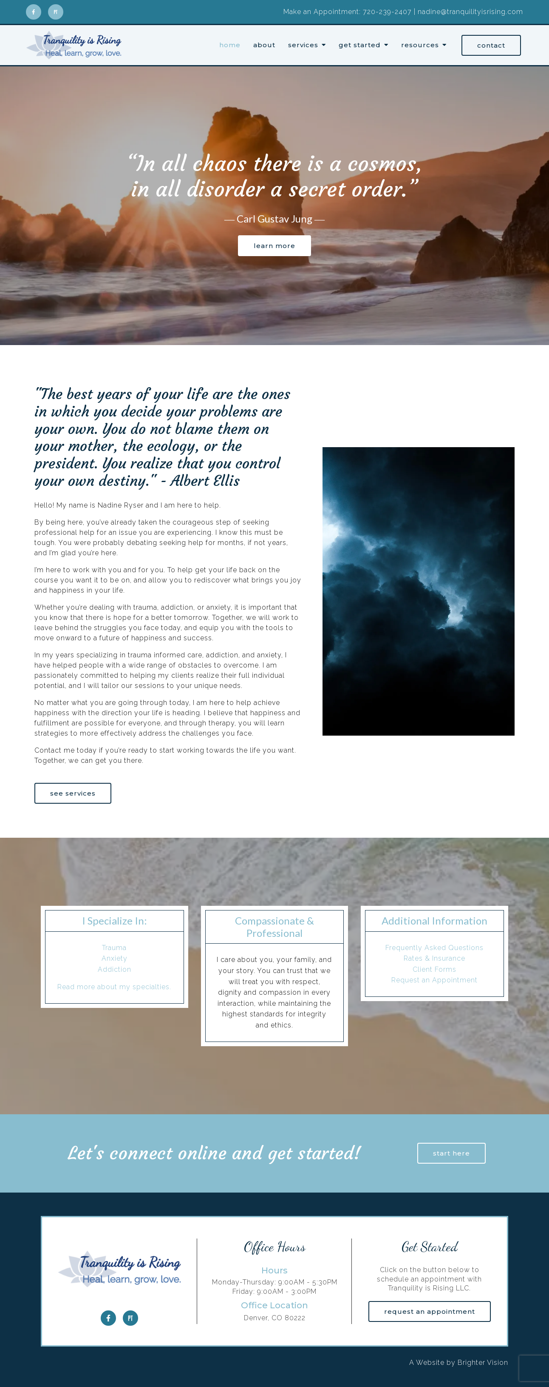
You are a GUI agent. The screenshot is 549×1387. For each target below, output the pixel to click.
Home (230, 45)
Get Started (360, 45)
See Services (73, 793)
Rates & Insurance (434, 958)
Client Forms (434, 969)
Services (303, 45)
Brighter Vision (483, 1362)
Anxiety (114, 958)
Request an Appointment (434, 980)
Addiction (114, 969)
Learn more (274, 246)
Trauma (114, 948)
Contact (491, 45)
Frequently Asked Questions (434, 948)
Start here (451, 1153)
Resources (420, 45)
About (264, 45)
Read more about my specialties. (114, 987)
